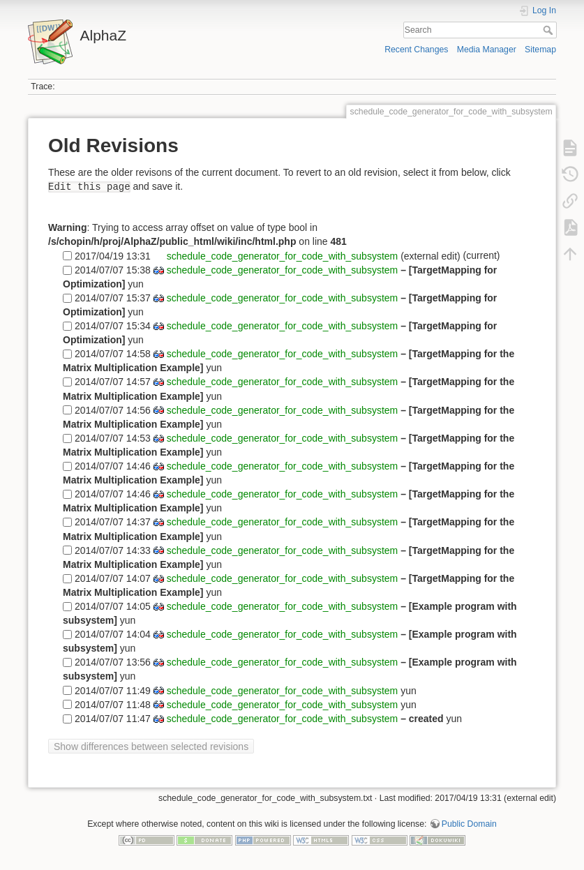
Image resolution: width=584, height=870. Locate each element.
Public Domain (469, 824)
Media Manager (486, 49)
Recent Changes (416, 49)
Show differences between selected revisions (151, 746)
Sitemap (540, 49)
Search (549, 30)
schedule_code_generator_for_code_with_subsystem (281, 255)
